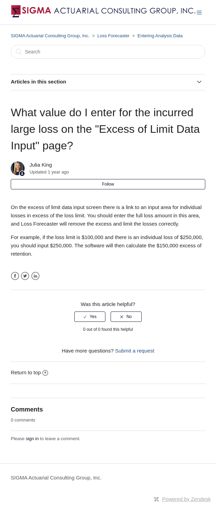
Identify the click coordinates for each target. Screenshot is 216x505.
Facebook (15, 276)
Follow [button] (108, 184)
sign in (32, 438)
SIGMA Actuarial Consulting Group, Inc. (50, 35)
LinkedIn (35, 276)
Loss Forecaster (113, 35)
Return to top (29, 372)
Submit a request (134, 351)
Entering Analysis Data (160, 35)
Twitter (25, 276)
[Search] (108, 52)
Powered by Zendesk (186, 499)
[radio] (89, 316)
